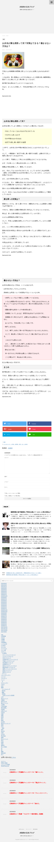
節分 (2, 740)
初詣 (3, 728)
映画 (2, 720)
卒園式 (3, 700)
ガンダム (3, 647)
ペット (3, 679)
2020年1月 (4, 594)
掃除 (2, 715)
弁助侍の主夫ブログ (27, 7)
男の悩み (3, 736)
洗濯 (2, 732)
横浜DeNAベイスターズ (9, 667)
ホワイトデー (4, 683)
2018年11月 (4, 610)
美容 (2, 743)
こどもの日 (4, 644)
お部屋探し (4, 642)
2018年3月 (4, 622)
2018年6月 (4, 617)
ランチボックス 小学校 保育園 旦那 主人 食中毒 (15, 444)
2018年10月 (4, 611)
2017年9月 (4, 631)
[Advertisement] (27, 22)
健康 (2, 687)
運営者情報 (35, 829)
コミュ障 (3, 650)
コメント (6, 457)
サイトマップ (28, 829)
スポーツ (3, 651)
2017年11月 (4, 628)
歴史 (2, 729)
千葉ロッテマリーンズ (8, 661)
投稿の (4, 763)
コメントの (5, 764)
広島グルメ (4, 711)
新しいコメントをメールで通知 (13, 493)
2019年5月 (4, 602)
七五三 (3, 684)
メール (6, 481)
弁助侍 (10, 448)
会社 (2, 686)
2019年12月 (4, 596)
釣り (2, 754)
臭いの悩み (4, 746)
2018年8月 (4, 614)
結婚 (2, 742)
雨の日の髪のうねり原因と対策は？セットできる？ (27, 561)
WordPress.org (5, 766)
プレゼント (4, 678)
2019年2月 (4, 607)
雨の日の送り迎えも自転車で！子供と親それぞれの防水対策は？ (31, 537)
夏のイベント (4, 703)
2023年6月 (4, 583)
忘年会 (3, 712)
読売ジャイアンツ (7, 670)
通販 (2, 751)
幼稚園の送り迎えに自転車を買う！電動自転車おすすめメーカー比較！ (24, 573)
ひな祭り (3, 645)
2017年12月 (4, 627)
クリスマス (4, 648)
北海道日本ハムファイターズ (10, 659)
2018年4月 (4, 621)
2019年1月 (4, 608)
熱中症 (3, 690)
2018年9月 (4, 613)
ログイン (3, 761)
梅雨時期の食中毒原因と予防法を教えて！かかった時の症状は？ (31, 512)
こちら (13, 757)
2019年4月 (4, 603)
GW (2, 634)
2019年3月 (4, 605)
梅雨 (4, 442)
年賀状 (3, 709)
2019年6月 (4, 600)
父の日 (3, 734)
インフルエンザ (6, 689)
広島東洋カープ (7, 664)
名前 (5, 476)
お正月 (3, 637)
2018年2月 (4, 624)
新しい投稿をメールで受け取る (13, 495)
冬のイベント (4, 698)
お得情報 (3, 636)
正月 (2, 726)
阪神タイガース (7, 672)
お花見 (3, 640)
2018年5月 (4, 619)
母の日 (3, 731)
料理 (2, 717)
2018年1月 (4, 625)
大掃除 (3, 704)
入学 (2, 697)
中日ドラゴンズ (7, 658)
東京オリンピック (6, 723)
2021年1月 (4, 586)
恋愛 (2, 714)
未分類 (3, 721)
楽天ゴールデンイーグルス (10, 665)
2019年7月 (4, 599)
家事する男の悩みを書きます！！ (27, 835)
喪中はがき (4, 701)
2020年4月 (4, 591)
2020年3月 (4, 592)
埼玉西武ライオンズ (8, 662)
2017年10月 (4, 630)
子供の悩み (4, 706)
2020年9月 (4, 588)
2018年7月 (4, 616)
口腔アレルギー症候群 (8, 695)
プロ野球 (4, 653)
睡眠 (3, 692)
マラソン (4, 673)
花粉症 (3, 693)
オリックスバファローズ (9, 654)
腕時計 (3, 745)
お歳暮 (3, 639)
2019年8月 (4, 597)
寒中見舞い (4, 707)
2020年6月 (4, 589)
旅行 (2, 718)
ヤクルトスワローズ (8, 656)
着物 (2, 737)
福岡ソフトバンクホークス (10, 669)
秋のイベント (4, 739)
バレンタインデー (6, 675)
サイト (6, 487)
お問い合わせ (21, 829)
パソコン (3, 676)
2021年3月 (4, 585)
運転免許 (3, 753)
